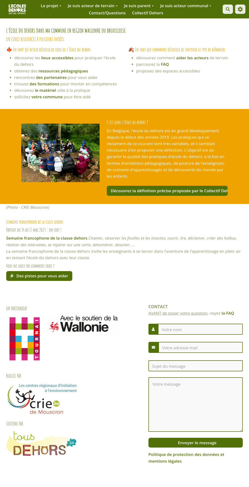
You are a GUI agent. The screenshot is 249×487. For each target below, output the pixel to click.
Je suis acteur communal (185, 5)
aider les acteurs (192, 57)
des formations (44, 84)
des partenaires (51, 77)
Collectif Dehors (147, 13)
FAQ (165, 64)
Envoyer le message (196, 442)
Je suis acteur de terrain (93, 5)
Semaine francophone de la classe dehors (47, 238)
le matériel (45, 90)
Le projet (51, 5)
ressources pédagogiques (63, 71)
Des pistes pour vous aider (39, 276)
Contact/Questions (107, 13)
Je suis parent (139, 5)
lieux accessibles (57, 57)
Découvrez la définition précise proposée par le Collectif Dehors (169, 190)
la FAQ (227, 313)
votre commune (46, 96)
